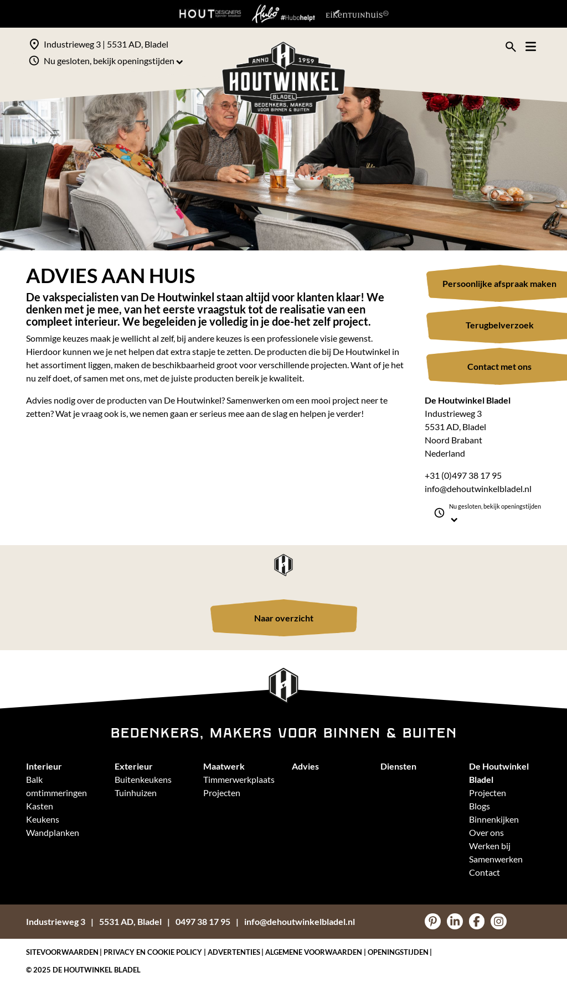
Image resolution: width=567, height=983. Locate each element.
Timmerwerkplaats (239, 779)
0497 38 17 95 (203, 921)
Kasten (39, 806)
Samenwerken (496, 859)
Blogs (479, 806)
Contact (484, 872)
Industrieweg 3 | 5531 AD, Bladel (106, 44)
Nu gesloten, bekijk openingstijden (113, 60)
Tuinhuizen (136, 792)
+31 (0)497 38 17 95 (463, 475)
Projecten (221, 792)
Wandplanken (52, 832)
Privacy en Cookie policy (153, 952)
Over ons (486, 832)
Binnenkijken (494, 819)
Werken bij (490, 845)
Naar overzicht (283, 618)
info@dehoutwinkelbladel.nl (478, 488)
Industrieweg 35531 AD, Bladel (94, 921)
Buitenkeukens (143, 779)
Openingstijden (398, 952)
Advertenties (234, 952)
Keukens (42, 819)
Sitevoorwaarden (62, 952)
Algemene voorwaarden (313, 952)
